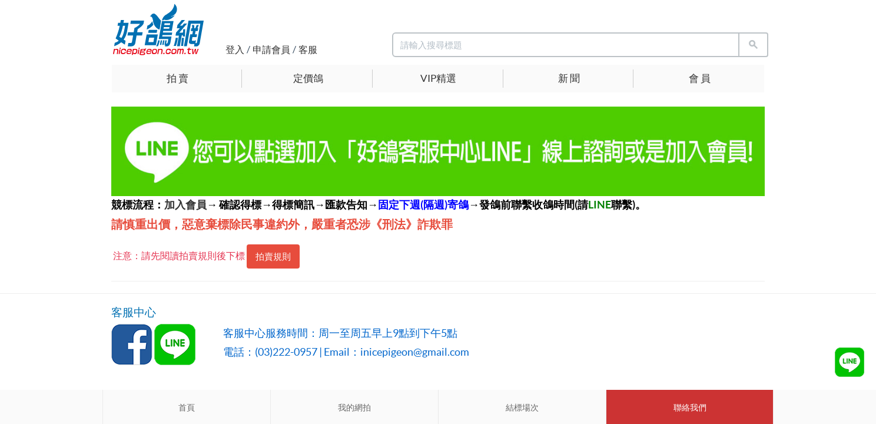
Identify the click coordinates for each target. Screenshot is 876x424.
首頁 (186, 407)
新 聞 (569, 78)
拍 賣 (177, 78)
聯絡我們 (689, 407)
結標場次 (522, 407)
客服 (307, 49)
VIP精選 (438, 78)
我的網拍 (354, 407)
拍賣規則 (273, 256)
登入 (234, 49)
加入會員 (185, 204)
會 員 (700, 78)
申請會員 (271, 49)
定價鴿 (308, 78)
